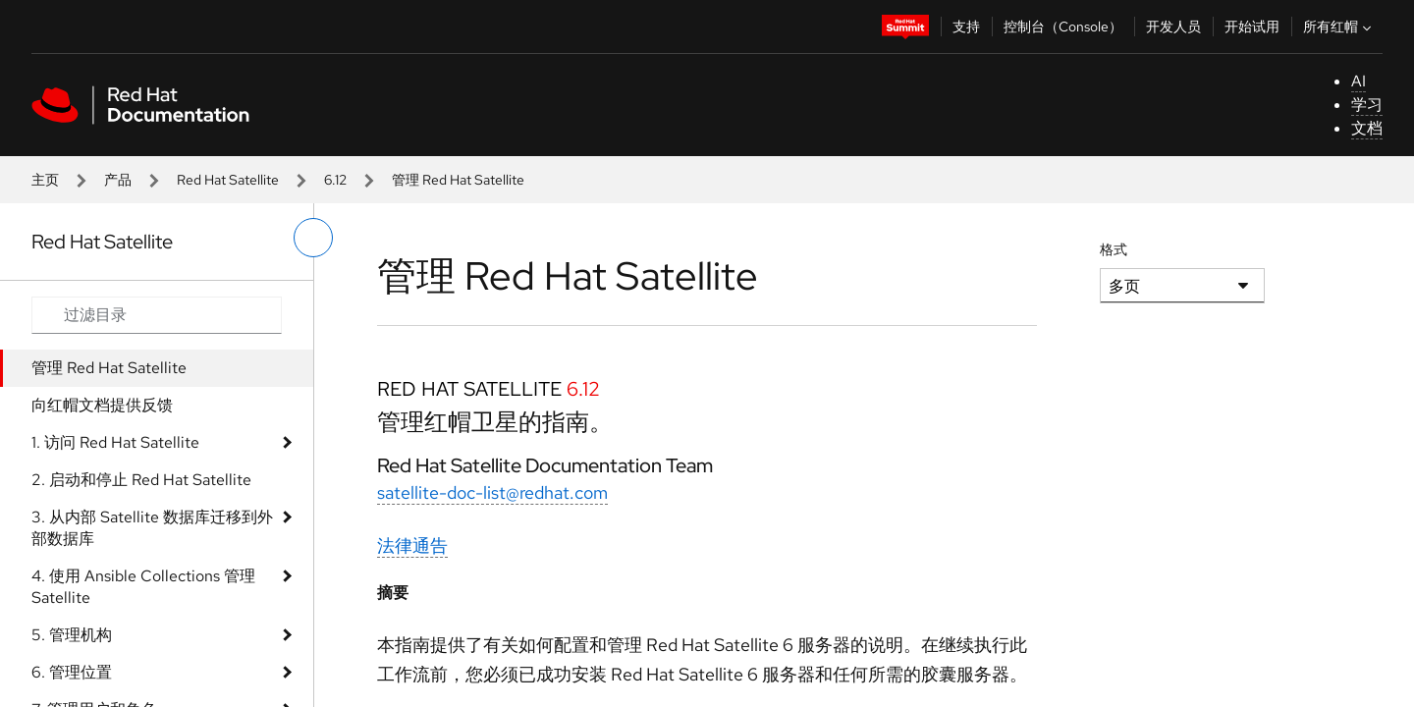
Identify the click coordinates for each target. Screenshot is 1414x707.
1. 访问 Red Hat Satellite (115, 442)
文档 (1367, 128)
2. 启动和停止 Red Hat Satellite (141, 479)
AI (1358, 81)
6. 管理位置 (71, 672)
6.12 (335, 180)
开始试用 (1251, 26)
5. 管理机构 (71, 635)
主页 (45, 180)
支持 (966, 26)
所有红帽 (1339, 26)
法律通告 (412, 545)
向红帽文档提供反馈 (102, 405)
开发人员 (1173, 26)
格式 (1113, 249)
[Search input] (156, 315)
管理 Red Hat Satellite (109, 367)
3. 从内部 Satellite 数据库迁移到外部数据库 (152, 528)
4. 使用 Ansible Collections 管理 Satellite (143, 587)
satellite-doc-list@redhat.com (492, 492)
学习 (1367, 104)
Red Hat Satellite (228, 180)
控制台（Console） (1063, 26)
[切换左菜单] (313, 237)
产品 (118, 180)
